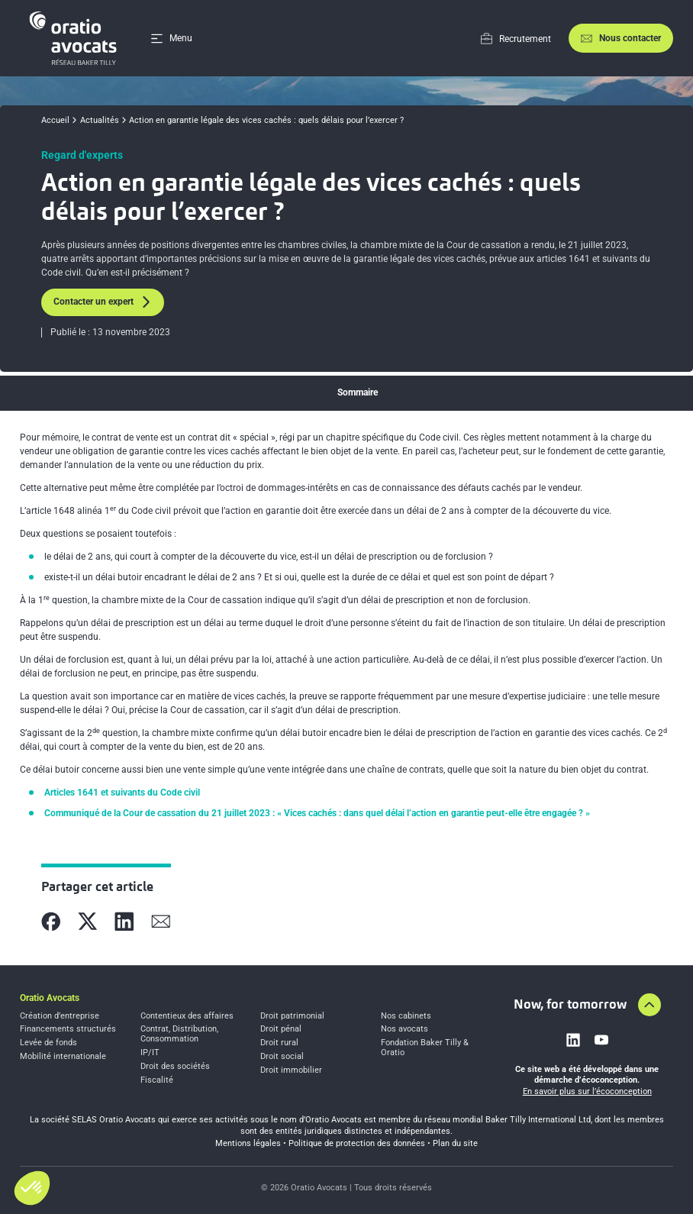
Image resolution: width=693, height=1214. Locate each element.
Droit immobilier (291, 1070)
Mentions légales (248, 1143)
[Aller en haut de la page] (649, 1004)
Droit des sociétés (175, 1066)
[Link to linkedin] (573, 1040)
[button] (32, 1188)
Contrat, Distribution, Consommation (179, 1034)
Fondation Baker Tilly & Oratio (425, 1047)
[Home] (75, 38)
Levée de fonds (48, 1043)
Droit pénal (280, 1029)
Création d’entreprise (59, 1016)
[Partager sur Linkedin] (124, 921)
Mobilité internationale (63, 1056)
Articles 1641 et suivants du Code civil (122, 792)
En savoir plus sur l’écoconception (587, 1091)
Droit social (282, 1056)
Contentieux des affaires (187, 1016)
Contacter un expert (102, 302)
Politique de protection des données (356, 1143)
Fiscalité (156, 1080)
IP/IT (150, 1052)
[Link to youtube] (601, 1040)
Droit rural (279, 1043)
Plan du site (455, 1143)
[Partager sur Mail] (161, 921)
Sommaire (357, 392)
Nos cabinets (406, 1016)
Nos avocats (404, 1029)
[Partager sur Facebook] (51, 921)
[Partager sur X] (88, 921)
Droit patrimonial (292, 1016)
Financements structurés (68, 1029)
